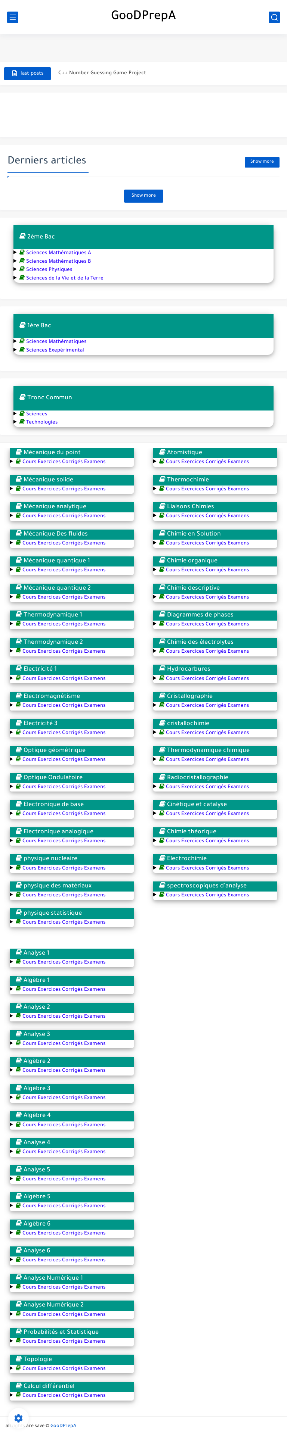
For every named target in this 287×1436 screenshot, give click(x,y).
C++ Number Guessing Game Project (102, 73)
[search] (274, 17)
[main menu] (12, 17)
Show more (262, 162)
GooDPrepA (143, 17)
